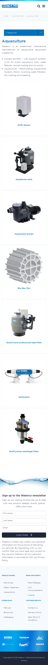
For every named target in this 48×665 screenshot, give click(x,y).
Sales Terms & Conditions (34, 618)
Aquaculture (17, 16)
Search (39, 6)
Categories (11, 32)
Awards (31, 595)
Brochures (8, 612)
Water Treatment (11, 587)
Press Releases (34, 583)
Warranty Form (34, 612)
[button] (43, 6)
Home (6, 16)
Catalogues (9, 617)
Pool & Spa (8, 583)
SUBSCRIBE (24, 535)
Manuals (7, 608)
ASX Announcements (35, 588)
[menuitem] (12, 582)
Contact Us (33, 608)
